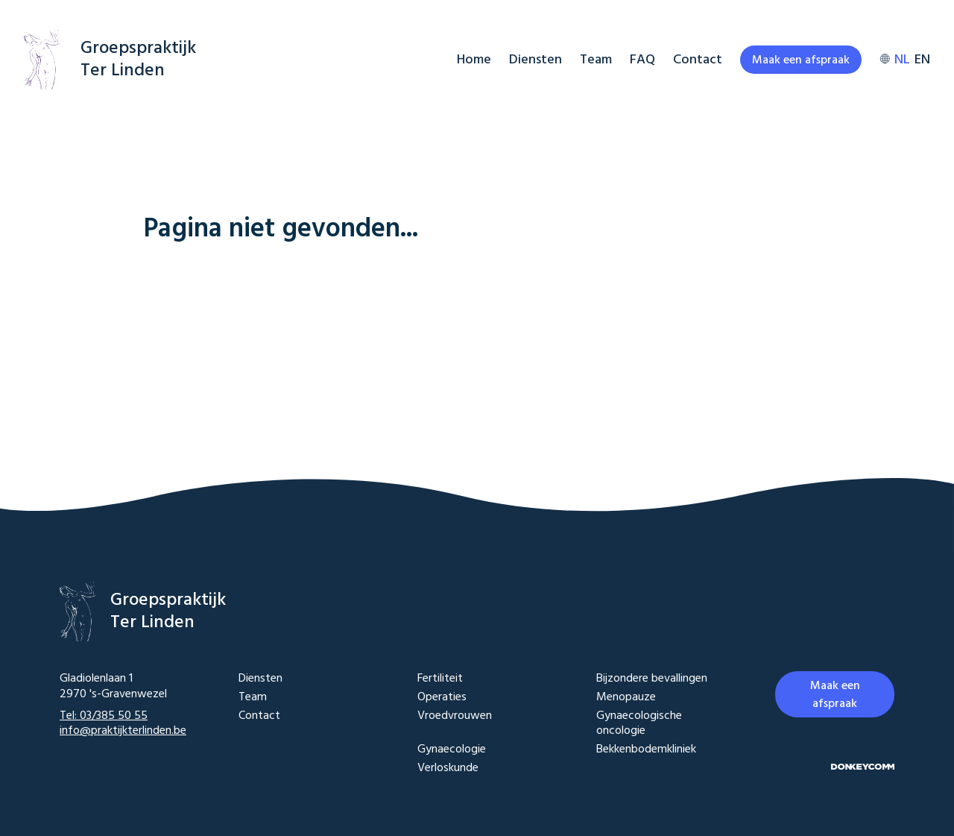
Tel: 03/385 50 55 (104, 716)
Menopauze (626, 697)
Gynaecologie (451, 750)
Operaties (442, 697)
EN (922, 60)
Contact (697, 60)
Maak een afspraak (801, 60)
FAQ (642, 60)
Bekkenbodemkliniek (646, 750)
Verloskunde (447, 768)
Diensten (535, 60)
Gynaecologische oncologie (639, 724)
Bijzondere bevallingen (651, 679)
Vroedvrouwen (454, 717)
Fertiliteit (440, 679)
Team (596, 60)
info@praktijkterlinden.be (123, 731)
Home (474, 60)
